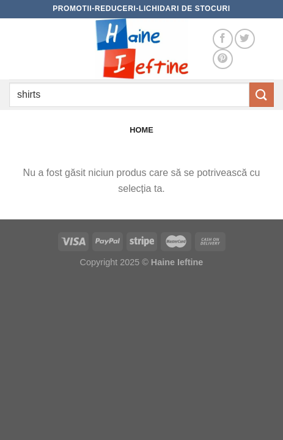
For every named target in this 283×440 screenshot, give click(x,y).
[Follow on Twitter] (245, 39)
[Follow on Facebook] (223, 39)
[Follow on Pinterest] (223, 59)
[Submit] (261, 94)
